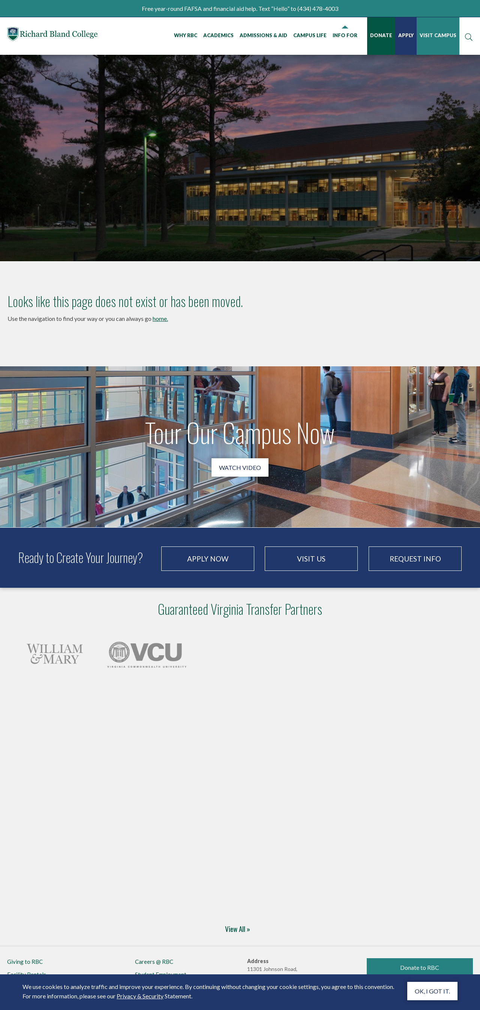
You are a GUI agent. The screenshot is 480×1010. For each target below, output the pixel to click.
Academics (218, 35)
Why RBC (185, 35)
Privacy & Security (140, 995)
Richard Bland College (53, 35)
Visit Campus (438, 35)
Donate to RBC (419, 967)
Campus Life (310, 35)
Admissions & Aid (263, 35)
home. (160, 318)
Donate (381, 35)
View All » (237, 928)
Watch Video (240, 467)
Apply (406, 35)
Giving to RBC (25, 961)
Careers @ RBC (154, 961)
